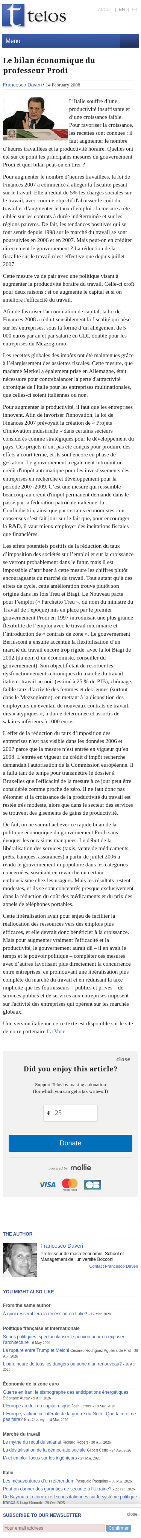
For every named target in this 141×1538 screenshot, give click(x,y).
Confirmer (119, 1528)
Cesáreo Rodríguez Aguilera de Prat (100, 1350)
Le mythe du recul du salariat (32, 1442)
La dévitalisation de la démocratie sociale (44, 1450)
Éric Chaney (34, 1420)
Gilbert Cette (97, 1450)
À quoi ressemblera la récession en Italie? (45, 1313)
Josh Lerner (81, 1406)
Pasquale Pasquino (92, 1481)
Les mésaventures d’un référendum (38, 1481)
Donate (70, 1143)
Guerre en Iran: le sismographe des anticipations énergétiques (66, 1392)
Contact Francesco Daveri (113, 1266)
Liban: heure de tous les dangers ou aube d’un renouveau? (62, 1364)
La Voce (56, 1031)
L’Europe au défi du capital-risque (36, 1406)
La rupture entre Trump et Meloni (36, 1350)
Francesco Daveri (22, 85)
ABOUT (105, 9)
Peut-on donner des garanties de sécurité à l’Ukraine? (57, 1489)
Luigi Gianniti (31, 1503)
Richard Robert (75, 1442)
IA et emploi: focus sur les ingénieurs (40, 1458)
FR (134, 9)
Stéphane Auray (16, 1398)
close (123, 1059)
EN (122, 9)
